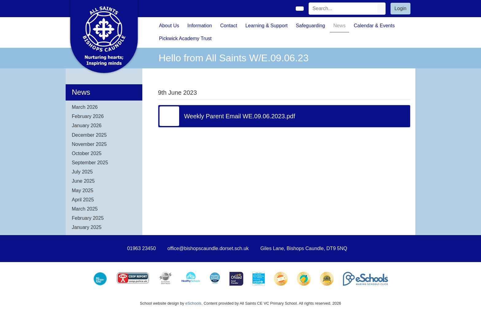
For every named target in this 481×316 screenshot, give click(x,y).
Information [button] (199, 25)
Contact (228, 25)
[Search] (343, 8)
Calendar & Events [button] (374, 25)
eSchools (193, 303)
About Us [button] (169, 25)
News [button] (339, 25)
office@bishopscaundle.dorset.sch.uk (208, 248)
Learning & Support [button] (266, 25)
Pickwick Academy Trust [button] (185, 38)
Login (400, 8)
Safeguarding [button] (310, 25)
